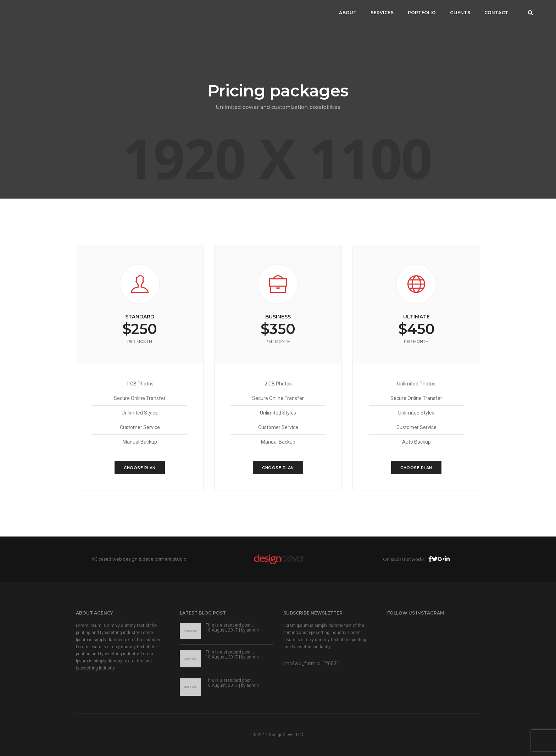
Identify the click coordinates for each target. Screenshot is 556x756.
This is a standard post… (230, 625)
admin (252, 630)
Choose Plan (140, 467)
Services (382, 12)
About (347, 12)
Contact (496, 12)
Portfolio (422, 12)
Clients (460, 12)
